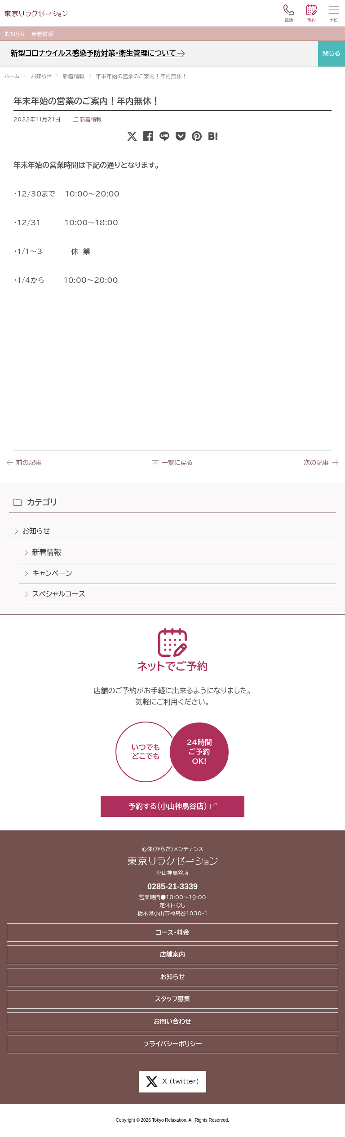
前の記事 (28, 462)
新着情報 (91, 119)
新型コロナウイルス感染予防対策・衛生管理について (93, 53)
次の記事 (316, 462)
